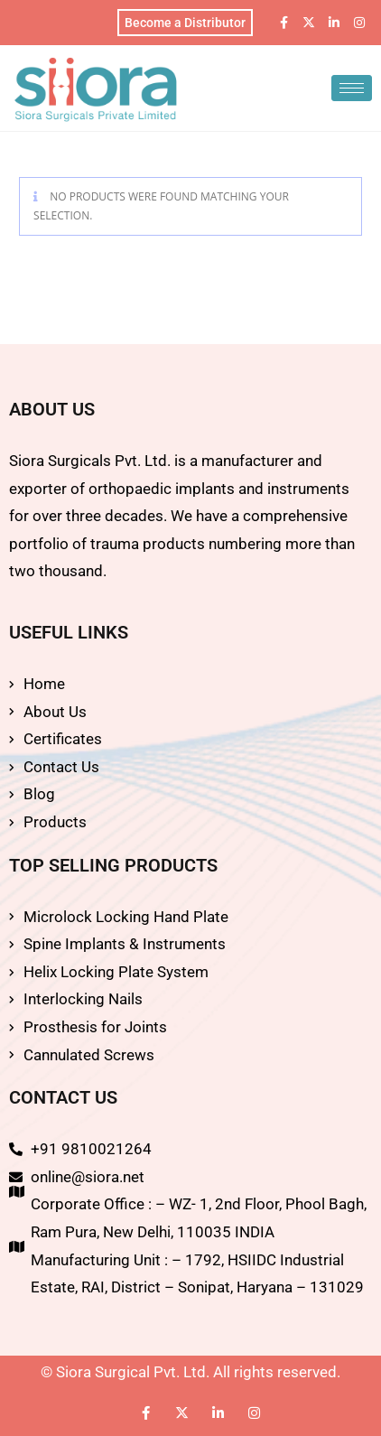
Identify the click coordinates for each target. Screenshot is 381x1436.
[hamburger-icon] (351, 88)
